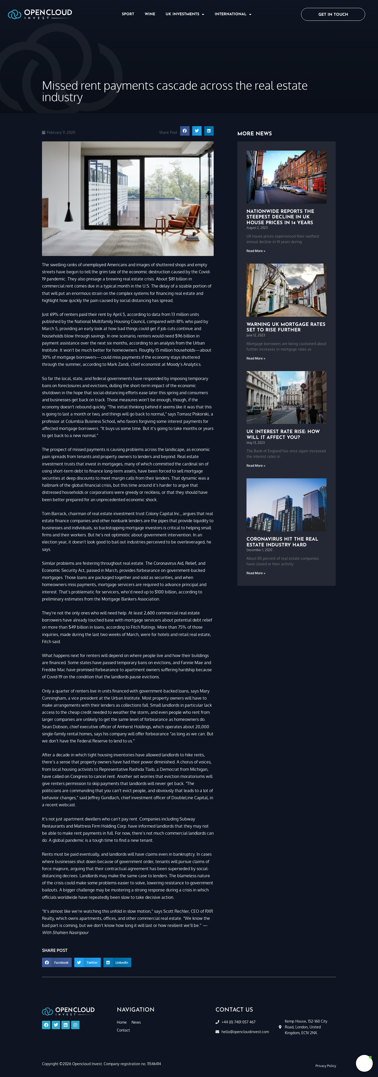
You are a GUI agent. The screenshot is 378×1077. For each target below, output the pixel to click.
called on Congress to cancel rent (83, 776)
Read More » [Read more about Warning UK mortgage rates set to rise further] (255, 358)
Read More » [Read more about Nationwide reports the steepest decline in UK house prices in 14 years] (255, 251)
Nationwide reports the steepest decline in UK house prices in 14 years (280, 217)
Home (122, 1022)
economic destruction (149, 271)
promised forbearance (98, 669)
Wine (150, 14)
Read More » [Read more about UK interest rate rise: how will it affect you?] (255, 466)
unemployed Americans (105, 264)
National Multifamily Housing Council (110, 321)
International (233, 14)
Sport (128, 14)
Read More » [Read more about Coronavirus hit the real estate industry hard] (255, 573)
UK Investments (185, 14)
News (136, 1022)
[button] (185, 131)
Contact (123, 1030)
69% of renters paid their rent (78, 314)
